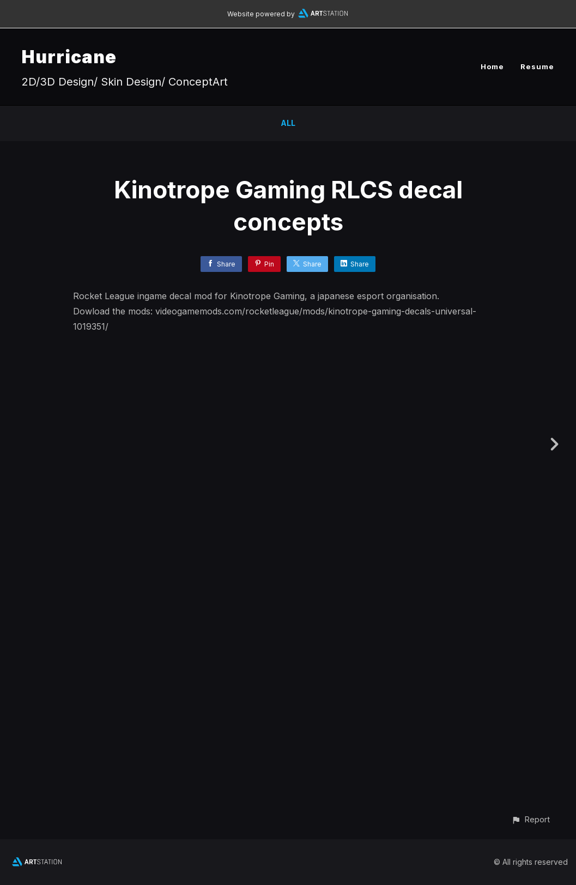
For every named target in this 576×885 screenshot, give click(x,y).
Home (492, 66)
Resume (537, 66)
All (288, 123)
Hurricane (69, 57)
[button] (530, 819)
